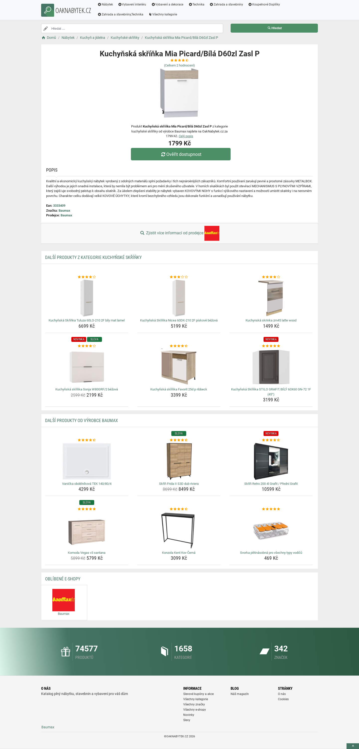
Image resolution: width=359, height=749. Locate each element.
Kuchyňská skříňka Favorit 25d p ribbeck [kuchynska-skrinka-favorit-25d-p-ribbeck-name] (178, 389)
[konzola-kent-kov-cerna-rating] (178, 509)
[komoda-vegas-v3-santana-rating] (86, 509)
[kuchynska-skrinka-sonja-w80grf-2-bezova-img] (86, 367)
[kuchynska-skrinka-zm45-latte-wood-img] (271, 298)
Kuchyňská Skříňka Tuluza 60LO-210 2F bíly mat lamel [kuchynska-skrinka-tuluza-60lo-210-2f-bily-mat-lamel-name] (87, 320)
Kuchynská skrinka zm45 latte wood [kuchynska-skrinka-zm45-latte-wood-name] (271, 320)
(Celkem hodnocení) (179, 65)
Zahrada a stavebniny (226, 4)
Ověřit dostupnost (180, 154)
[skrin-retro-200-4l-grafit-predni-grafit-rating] (271, 440)
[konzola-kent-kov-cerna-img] (178, 530)
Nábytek (105, 4)
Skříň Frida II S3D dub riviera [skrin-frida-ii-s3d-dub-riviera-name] (179, 484)
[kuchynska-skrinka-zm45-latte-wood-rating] (271, 277)
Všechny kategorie (162, 14)
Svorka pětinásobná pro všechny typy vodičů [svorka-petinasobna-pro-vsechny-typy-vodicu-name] (271, 553)
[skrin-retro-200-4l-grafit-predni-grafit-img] (271, 461)
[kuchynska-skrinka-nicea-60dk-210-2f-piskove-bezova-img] (178, 298)
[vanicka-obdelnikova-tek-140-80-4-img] (86, 461)
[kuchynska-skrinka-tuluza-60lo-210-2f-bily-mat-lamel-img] (86, 298)
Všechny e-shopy (194, 709)
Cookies (283, 699)
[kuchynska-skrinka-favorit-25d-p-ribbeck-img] (178, 367)
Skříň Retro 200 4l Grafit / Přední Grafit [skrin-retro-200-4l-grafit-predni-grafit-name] (271, 484)
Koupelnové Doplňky (264, 4)
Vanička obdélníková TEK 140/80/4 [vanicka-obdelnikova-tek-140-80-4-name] (86, 484)
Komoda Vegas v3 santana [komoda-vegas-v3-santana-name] (86, 553)
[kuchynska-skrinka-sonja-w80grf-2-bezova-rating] (86, 346)
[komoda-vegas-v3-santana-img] (86, 530)
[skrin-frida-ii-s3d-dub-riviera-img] (178, 461)
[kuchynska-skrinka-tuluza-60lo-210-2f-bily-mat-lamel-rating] (86, 277)
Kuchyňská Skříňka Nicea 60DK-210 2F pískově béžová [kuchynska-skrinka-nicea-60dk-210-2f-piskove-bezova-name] (179, 320)
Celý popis (186, 136)
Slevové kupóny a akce (198, 694)
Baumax (64, 210)
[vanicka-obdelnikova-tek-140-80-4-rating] (86, 440)
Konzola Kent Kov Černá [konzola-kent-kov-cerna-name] (178, 553)
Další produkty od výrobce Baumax (81, 420)
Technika (196, 4)
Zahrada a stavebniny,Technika (120, 14)
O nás (282, 694)
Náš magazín (240, 694)
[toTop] (353, 746)
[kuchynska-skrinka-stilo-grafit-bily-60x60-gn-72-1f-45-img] (271, 367)
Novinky (188, 715)
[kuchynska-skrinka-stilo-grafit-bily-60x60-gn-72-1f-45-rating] (271, 346)
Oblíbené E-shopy (62, 578)
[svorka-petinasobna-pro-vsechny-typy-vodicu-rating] (271, 509)
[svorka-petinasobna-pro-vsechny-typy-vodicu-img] (271, 530)
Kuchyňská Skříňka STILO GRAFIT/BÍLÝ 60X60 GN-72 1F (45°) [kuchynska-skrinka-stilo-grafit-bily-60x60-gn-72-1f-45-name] (271, 391)
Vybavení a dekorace (167, 4)
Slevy (186, 720)
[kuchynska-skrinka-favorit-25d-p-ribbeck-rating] (178, 346)
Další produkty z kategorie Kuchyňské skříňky (93, 257)
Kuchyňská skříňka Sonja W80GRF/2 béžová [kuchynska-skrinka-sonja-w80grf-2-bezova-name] (86, 389)
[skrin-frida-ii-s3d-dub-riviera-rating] (178, 440)
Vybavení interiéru (132, 4)
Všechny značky (194, 704)
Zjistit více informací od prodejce (179, 233)
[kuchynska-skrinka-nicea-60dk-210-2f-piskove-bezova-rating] (178, 277)
